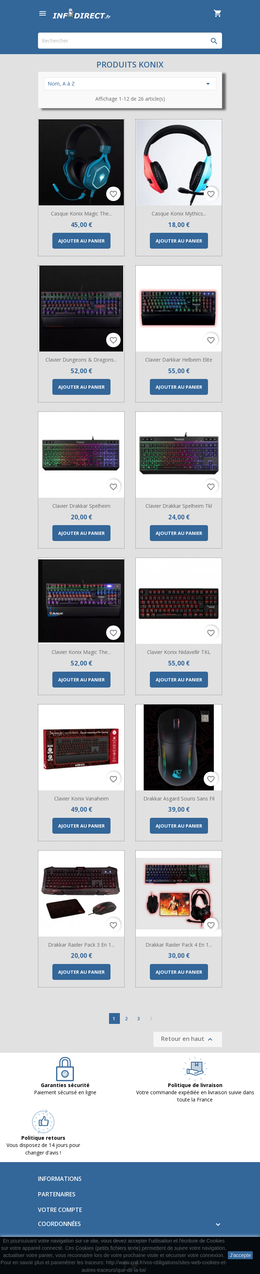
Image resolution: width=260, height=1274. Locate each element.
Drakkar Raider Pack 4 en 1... (179, 944)
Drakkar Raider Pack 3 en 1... (81, 944)
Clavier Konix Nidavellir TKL (179, 652)
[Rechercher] (130, 40)
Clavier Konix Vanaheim (81, 798)
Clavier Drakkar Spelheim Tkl (179, 505)
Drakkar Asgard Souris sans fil (178, 798)
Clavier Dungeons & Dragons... (81, 359)
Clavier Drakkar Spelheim (81, 505)
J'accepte (240, 1255)
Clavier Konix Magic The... (81, 652)
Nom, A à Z (130, 83)
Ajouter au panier (81, 240)
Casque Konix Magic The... (81, 213)
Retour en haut (187, 1039)
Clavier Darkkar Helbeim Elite (178, 359)
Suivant (151, 1018)
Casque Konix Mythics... (179, 213)
